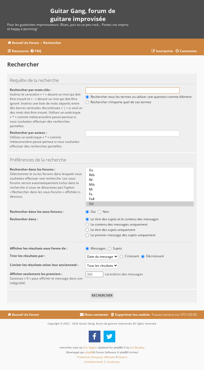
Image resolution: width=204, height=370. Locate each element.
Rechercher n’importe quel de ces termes (118, 102)
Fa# (140, 199)
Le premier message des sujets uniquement (120, 235)
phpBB (89, 352)
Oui (91, 211)
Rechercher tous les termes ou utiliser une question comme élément (139, 96)
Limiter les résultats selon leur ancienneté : (44, 265)
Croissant (129, 256)
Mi (140, 189)
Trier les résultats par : (27, 255)
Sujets (115, 248)
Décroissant (152, 256)
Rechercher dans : (24, 219)
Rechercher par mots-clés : (30, 90)
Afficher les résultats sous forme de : (38, 248)
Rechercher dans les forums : (32, 169)
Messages (96, 248)
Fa (140, 194)
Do (140, 170)
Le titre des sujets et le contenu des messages (122, 219)
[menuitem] (35, 51)
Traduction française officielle (96, 357)
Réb (140, 175)
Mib (140, 184)
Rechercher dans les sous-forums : (36, 211)
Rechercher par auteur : (28, 132)
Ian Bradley (137, 347)
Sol (140, 203)
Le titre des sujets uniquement (110, 229)
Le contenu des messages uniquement (116, 224)
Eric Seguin (90, 347)
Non (103, 211)
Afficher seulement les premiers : (36, 274)
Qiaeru (122, 357)
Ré (140, 179)
